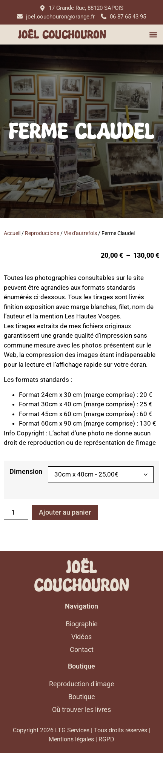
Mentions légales (71, 770)
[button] (153, 34)
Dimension (25, 471)
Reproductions (42, 233)
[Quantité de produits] (16, 512)
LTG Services (72, 761)
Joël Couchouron (62, 35)
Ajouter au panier (65, 512)
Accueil (12, 233)
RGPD (106, 770)
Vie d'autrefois (80, 233)
